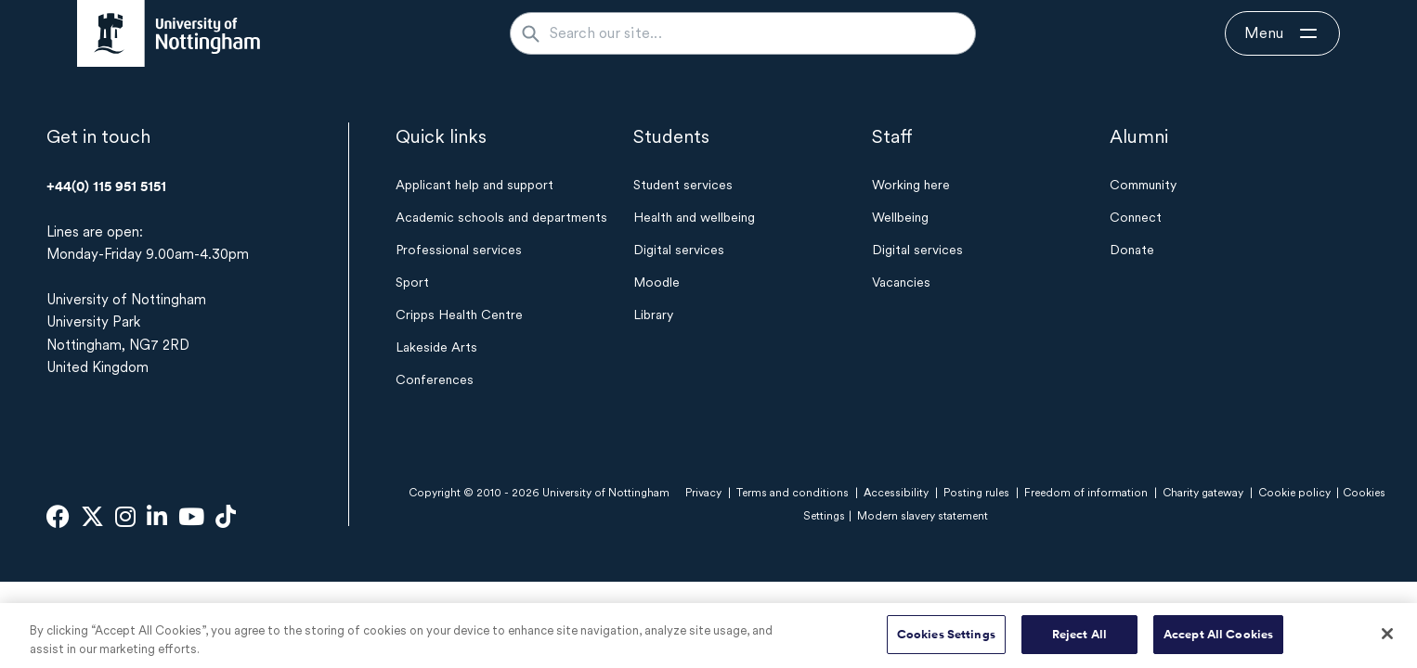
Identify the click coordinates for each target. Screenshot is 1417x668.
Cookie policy (1294, 492)
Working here (911, 184)
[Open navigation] (1282, 33)
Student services (683, 184)
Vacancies (901, 282)
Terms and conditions (792, 492)
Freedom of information (1086, 492)
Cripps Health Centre (459, 314)
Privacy (703, 492)
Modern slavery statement (922, 515)
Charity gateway (1203, 492)
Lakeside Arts (436, 347)
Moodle (656, 282)
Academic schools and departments (501, 217)
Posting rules (976, 492)
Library (653, 314)
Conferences (435, 379)
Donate (1132, 249)
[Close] (1387, 643)
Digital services (678, 249)
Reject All (1079, 643)
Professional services (459, 249)
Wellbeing (900, 217)
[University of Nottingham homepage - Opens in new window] (168, 33)
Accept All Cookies (1218, 643)
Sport (412, 282)
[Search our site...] (754, 33)
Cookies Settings (946, 643)
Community (1143, 184)
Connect (1136, 217)
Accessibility (896, 492)
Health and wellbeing (694, 217)
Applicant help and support (474, 184)
